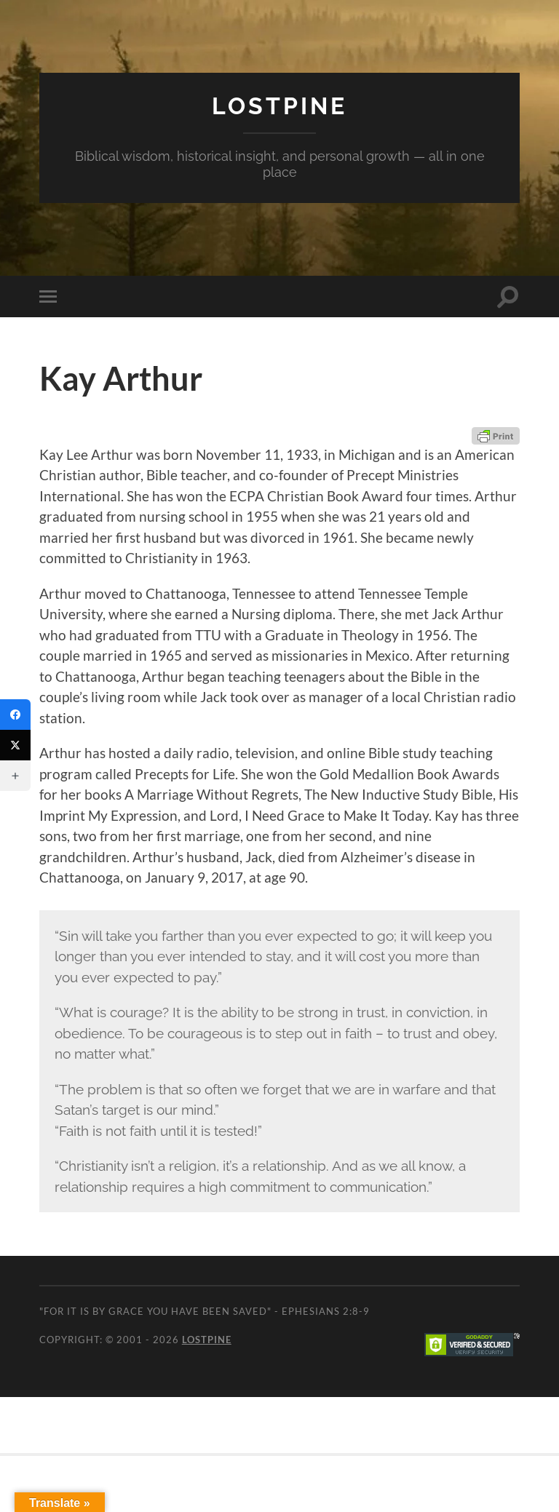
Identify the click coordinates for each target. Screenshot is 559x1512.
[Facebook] (15, 714)
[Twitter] (15, 745)
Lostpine (279, 105)
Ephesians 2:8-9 (326, 1311)
